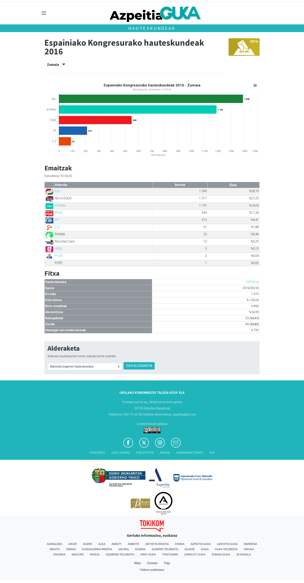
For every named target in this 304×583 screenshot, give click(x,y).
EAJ (57, 191)
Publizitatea (145, 452)
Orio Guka (148, 554)
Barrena (250, 544)
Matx (137, 563)
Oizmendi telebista (120, 554)
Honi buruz (97, 452)
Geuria (123, 549)
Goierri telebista (165, 549)
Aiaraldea (54, 544)
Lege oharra (121, 452)
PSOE (59, 212)
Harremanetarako (189, 452)
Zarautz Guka (194, 554)
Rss (212, 452)
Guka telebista (226, 549)
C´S (57, 227)
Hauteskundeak (151, 28)
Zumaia (56, 64)
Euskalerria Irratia (97, 549)
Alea (101, 544)
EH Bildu (60, 205)
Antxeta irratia (157, 544)
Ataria (179, 544)
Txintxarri (170, 554)
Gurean (152, 563)
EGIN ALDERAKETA (139, 366)
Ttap (167, 563)
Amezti (116, 544)
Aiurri (87, 544)
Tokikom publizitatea (152, 569)
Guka (205, 549)
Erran (71, 549)
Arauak (165, 452)
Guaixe (190, 549)
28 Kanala (243, 554)
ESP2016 (252, 282)
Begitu (55, 549)
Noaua (95, 554)
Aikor (72, 544)
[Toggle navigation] (44, 13)
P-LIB (58, 256)
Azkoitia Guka (227, 544)
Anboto (133, 544)
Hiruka (249, 549)
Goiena (140, 549)
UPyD (58, 248)
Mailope (78, 554)
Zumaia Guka (221, 554)
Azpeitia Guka (201, 544)
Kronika (59, 554)
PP (57, 220)
